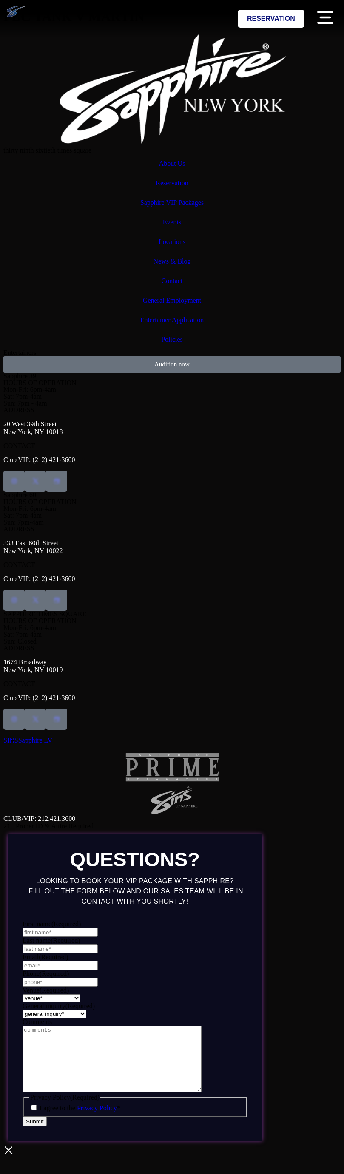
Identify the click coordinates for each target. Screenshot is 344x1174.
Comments (37, 1021)
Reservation (172, 183)
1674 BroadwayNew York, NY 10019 (33, 665)
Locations (172, 241)
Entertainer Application (172, 319)
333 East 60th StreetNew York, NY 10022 (33, 546)
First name (52, 923)
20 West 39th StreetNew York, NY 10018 (33, 427)
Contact (172, 280)
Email (45, 957)
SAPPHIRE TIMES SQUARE (44, 614)
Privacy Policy (97, 1120)
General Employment (172, 300)
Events (172, 222)
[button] (325, 19)
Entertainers (19, 352)
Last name (51, 940)
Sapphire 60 (19, 495)
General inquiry (59, 1006)
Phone (46, 973)
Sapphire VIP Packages (172, 202)
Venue (46, 990)
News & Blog (172, 261)
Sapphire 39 (19, 376)
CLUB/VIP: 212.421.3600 (39, 818)
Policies (172, 339)
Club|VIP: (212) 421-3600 (39, 459)
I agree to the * (80, 1120)
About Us (172, 163)
